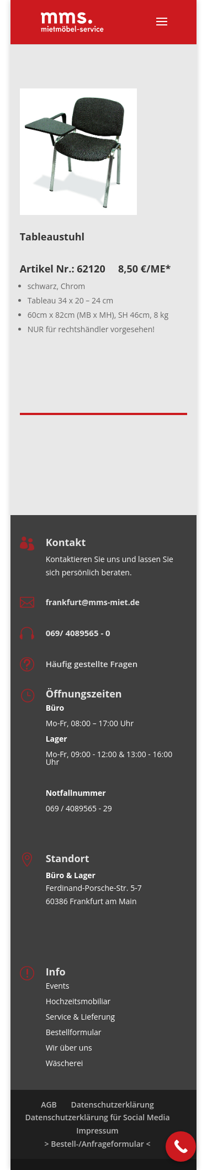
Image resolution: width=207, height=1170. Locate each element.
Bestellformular (74, 1032)
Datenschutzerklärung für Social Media (97, 1117)
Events (58, 985)
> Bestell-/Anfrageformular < (98, 1143)
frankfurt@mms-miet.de (93, 602)
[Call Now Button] (181, 1146)
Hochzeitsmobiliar (78, 1001)
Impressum (97, 1130)
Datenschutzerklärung (112, 1104)
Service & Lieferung (80, 1016)
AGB (49, 1104)
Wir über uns (69, 1047)
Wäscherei (64, 1063)
